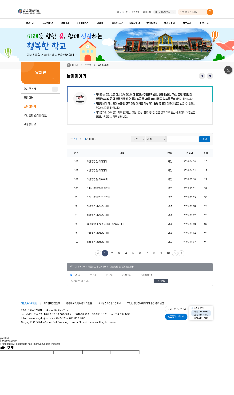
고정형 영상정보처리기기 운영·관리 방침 (145, 303)
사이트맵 (147, 12)
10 (168, 253)
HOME (75, 65)
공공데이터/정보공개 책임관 (79, 303)
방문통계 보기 (176, 316)
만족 (94, 275)
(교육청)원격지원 (176, 309)
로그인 (125, 12)
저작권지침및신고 (52, 303)
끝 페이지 (182, 253)
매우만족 (76, 275)
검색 (204, 139)
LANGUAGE (164, 12)
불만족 (128, 275)
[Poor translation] (11, 347)
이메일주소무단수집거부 (109, 303)
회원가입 (135, 12)
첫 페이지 (98, 253)
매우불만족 (147, 275)
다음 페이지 (175, 253)
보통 (110, 275)
